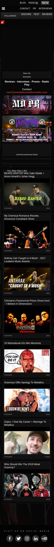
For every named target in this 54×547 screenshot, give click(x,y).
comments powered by (27, 155)
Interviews (23, 81)
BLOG (23, 3)
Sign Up (45, 3)
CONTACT (25, 8)
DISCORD (26, 14)
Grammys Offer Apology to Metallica (24, 382)
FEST (36, 14)
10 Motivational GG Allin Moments (22, 343)
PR (34, 8)
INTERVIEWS (45, 8)
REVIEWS (47, 14)
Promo (36, 81)
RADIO (32, 3)
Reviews (10, 81)
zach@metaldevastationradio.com (26, 92)
